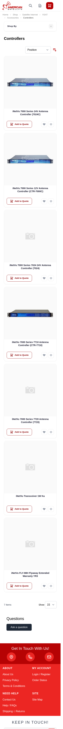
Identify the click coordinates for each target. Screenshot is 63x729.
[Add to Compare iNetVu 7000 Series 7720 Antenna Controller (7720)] (51, 432)
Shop (15, 14)
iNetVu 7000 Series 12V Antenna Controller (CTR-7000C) (30, 190)
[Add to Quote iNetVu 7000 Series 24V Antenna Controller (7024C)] (19, 124)
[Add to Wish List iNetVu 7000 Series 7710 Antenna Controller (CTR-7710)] (44, 355)
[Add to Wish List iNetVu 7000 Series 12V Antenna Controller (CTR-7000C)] (44, 201)
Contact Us (9, 699)
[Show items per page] (51, 604)
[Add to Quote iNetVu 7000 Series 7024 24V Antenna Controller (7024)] (19, 278)
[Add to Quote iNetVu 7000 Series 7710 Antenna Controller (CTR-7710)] (19, 355)
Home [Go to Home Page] (5, 14)
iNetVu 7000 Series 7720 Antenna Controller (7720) (30, 420)
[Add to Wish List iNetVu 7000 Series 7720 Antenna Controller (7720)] (44, 432)
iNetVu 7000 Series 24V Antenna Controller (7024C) (30, 113)
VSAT (45, 14)
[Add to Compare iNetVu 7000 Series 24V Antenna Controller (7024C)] (51, 124)
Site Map (37, 699)
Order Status (39, 680)
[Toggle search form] (30, 5)
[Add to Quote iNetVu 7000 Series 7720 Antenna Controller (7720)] (19, 432)
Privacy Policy (11, 680)
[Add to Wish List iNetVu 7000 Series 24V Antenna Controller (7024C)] (44, 124)
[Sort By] (38, 49)
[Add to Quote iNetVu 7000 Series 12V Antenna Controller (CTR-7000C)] (19, 201)
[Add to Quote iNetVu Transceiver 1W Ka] (19, 509)
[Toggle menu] (59, 6)
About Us (8, 674)
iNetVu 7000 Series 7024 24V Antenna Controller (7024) (30, 267)
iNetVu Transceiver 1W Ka (30, 496)
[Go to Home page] (12, 5)
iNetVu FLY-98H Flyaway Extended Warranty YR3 (30, 574)
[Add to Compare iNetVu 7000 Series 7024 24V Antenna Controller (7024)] (51, 278)
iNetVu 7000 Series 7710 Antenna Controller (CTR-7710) (30, 344)
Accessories (13, 18)
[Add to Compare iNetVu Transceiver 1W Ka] (51, 509)
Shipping (8, 711)
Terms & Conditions (14, 686)
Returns (20, 711)
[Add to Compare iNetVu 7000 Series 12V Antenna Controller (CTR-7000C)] (51, 201)
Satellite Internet (30, 14)
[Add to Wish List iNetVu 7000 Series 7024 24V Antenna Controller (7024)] (44, 278)
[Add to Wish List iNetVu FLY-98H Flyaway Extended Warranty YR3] (44, 586)
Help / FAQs (10, 705)
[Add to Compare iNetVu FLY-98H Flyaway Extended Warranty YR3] (51, 586)
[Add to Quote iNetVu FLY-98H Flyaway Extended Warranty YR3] (19, 586)
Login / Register (41, 674)
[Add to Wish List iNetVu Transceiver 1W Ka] (44, 509)
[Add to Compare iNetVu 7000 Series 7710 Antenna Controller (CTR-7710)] (51, 355)
